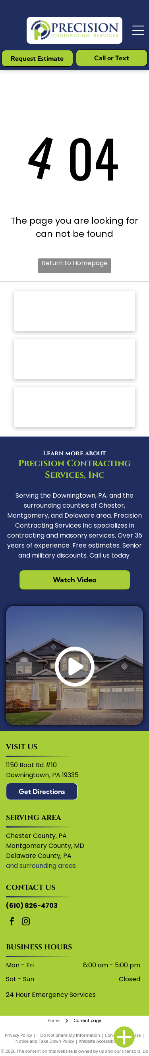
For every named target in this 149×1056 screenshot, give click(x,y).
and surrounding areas (41, 865)
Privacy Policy (18, 1035)
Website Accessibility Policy (106, 1041)
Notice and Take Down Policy (44, 1041)
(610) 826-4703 (32, 905)
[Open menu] (138, 30)
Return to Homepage (75, 263)
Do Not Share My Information (70, 1035)
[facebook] (12, 922)
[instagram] (26, 922)
